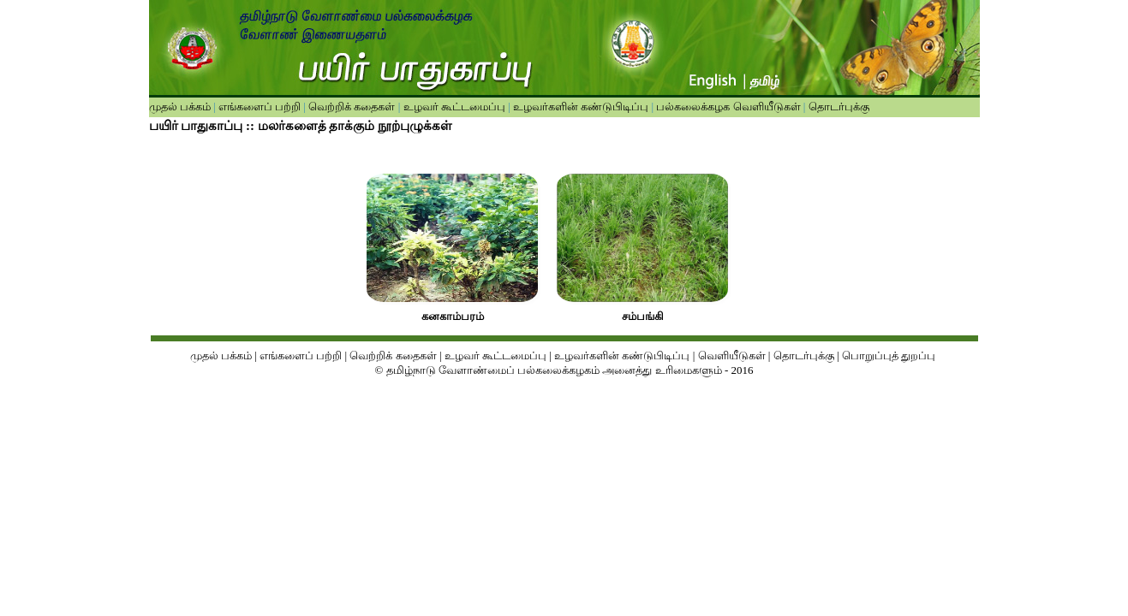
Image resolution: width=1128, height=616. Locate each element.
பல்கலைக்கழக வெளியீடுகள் (728, 106)
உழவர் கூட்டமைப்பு (452, 106)
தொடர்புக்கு (836, 106)
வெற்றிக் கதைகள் (351, 106)
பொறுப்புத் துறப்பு (890, 355)
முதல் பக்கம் (180, 106)
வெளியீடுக (726, 355)
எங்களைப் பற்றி (258, 106)
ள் (760, 355)
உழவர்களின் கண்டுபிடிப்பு (579, 106)
